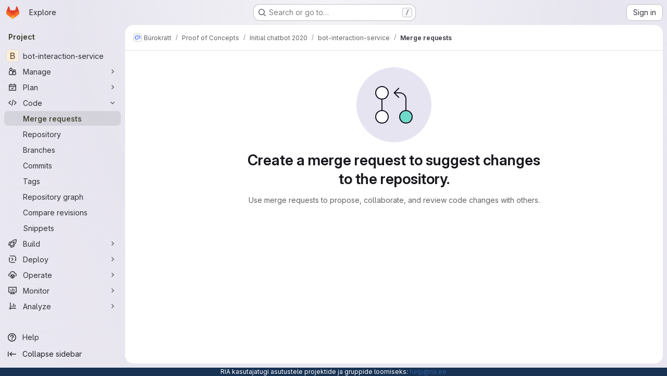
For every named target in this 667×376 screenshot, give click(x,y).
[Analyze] (62, 306)
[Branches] (62, 149)
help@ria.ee (428, 371)
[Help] (62, 337)
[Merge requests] (62, 118)
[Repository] (62, 134)
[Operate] (62, 275)
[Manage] (62, 71)
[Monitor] (62, 290)
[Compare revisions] (62, 212)
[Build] (62, 243)
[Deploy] (62, 259)
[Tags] (62, 181)
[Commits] (62, 165)
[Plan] (62, 87)
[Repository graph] (62, 196)
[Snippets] (62, 228)
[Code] (62, 102)
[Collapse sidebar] (62, 354)
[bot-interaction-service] (62, 55)
